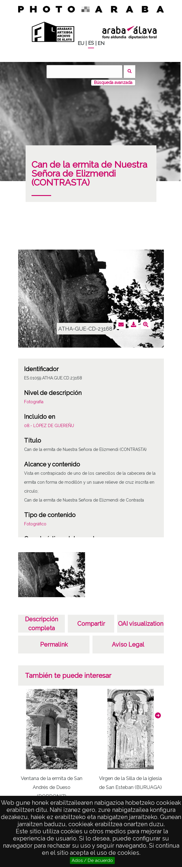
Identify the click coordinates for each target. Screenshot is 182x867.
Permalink (54, 644)
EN (101, 43)
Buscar (129, 71)
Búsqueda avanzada (113, 82)
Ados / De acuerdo (92, 860)
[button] (158, 715)
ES (91, 43)
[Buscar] (84, 71)
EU (81, 43)
